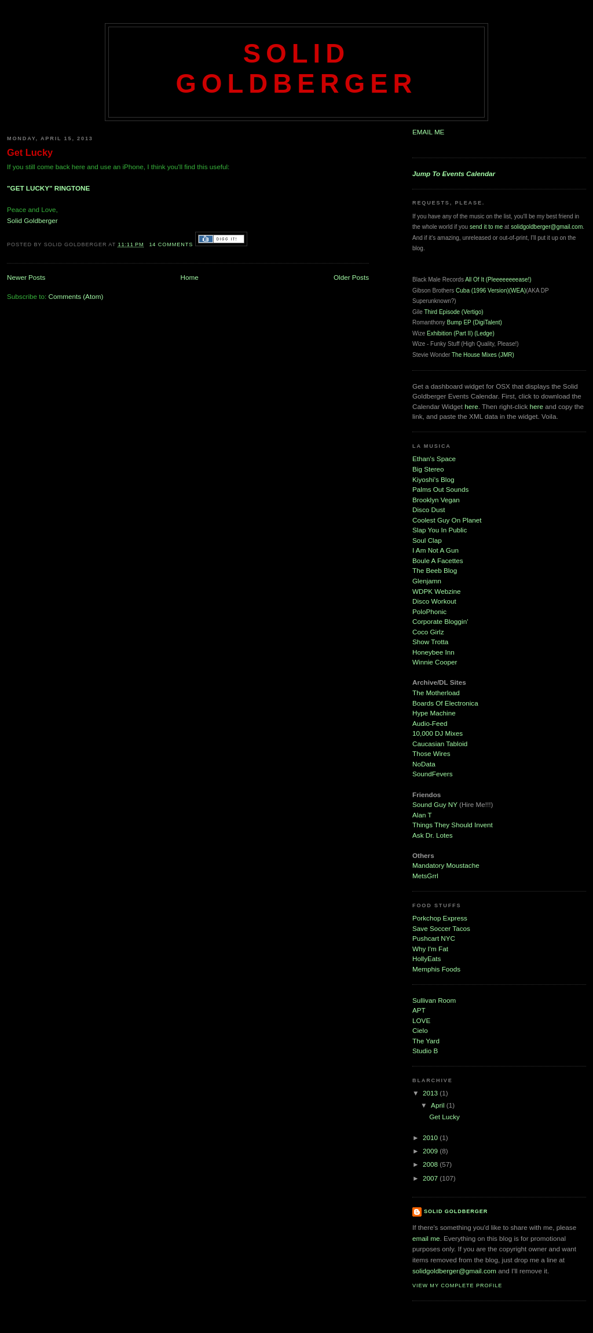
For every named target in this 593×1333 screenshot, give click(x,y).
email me (426, 1238)
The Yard (426, 1041)
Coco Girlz (428, 632)
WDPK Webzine (436, 591)
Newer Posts (26, 277)
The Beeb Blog (434, 570)
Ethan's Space (434, 458)
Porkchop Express (439, 918)
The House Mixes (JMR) (483, 355)
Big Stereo (428, 469)
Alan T (422, 815)
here (471, 406)
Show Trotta (430, 641)
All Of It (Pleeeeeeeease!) (498, 279)
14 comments (171, 244)
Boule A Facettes (437, 560)
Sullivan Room (434, 1000)
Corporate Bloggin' (440, 621)
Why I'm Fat (430, 948)
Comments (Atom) (75, 296)
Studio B (425, 1050)
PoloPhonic (429, 611)
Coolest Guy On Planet (447, 520)
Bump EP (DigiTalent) (474, 322)
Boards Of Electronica (445, 703)
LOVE (421, 1020)
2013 (431, 1093)
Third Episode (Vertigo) (453, 312)
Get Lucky (30, 152)
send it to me (486, 227)
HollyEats (426, 958)
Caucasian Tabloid (439, 743)
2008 (431, 1164)
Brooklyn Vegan (436, 499)
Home (190, 277)
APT (419, 1010)
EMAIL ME (428, 132)
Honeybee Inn (433, 652)
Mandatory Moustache (445, 865)
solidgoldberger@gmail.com (547, 227)
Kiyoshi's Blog (433, 479)
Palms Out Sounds (440, 489)
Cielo (420, 1030)
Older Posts (351, 277)
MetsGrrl (425, 875)
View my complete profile (457, 1285)
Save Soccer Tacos (441, 928)
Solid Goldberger (296, 68)
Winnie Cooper (434, 662)
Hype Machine (434, 713)
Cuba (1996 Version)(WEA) (491, 290)
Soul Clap (427, 540)
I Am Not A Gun (435, 550)
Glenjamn (426, 581)
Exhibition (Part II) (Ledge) (461, 333)
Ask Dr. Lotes (432, 835)
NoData (423, 764)
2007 (431, 1178)
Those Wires (431, 753)
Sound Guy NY (435, 804)
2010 (431, 1137)
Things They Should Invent (452, 824)
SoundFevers (432, 773)
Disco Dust (428, 509)
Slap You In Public (439, 530)
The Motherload (436, 692)
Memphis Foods (436, 969)
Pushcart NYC (433, 938)
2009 (431, 1151)
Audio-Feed (429, 723)
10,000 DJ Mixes (437, 733)
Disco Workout (434, 601)
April (438, 1105)
